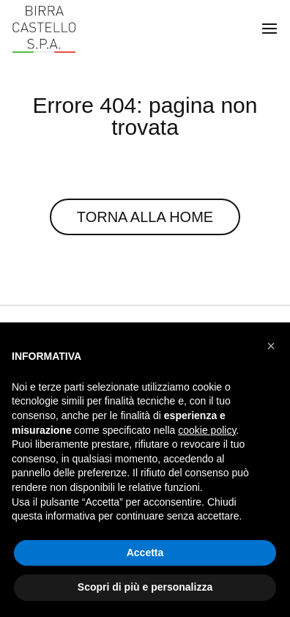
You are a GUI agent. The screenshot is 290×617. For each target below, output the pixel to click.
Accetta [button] (145, 552)
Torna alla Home (145, 217)
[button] (271, 346)
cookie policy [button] (207, 430)
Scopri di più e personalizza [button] (145, 587)
